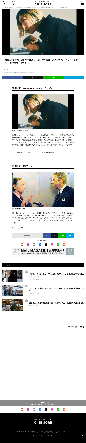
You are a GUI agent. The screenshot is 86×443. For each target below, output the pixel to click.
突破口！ (31, 72)
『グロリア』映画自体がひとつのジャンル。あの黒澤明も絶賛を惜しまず (56, 289)
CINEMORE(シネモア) (8, 7)
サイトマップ (55, 432)
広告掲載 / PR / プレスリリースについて (57, 431)
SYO (37, 306)
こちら (21, 228)
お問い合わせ (32, 431)
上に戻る (82, 435)
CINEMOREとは (21, 431)
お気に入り (13, 3)
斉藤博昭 (38, 293)
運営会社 (46, 432)
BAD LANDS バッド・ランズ (20, 72)
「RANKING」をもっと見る (74, 327)
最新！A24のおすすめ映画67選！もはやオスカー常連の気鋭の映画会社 (56, 303)
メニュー (82, 3)
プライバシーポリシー (35, 432)
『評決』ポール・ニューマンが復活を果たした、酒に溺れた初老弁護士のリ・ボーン (56, 275)
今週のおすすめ (18, 7)
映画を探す (5, 3)
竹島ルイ (38, 279)
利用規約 (41, 431)
